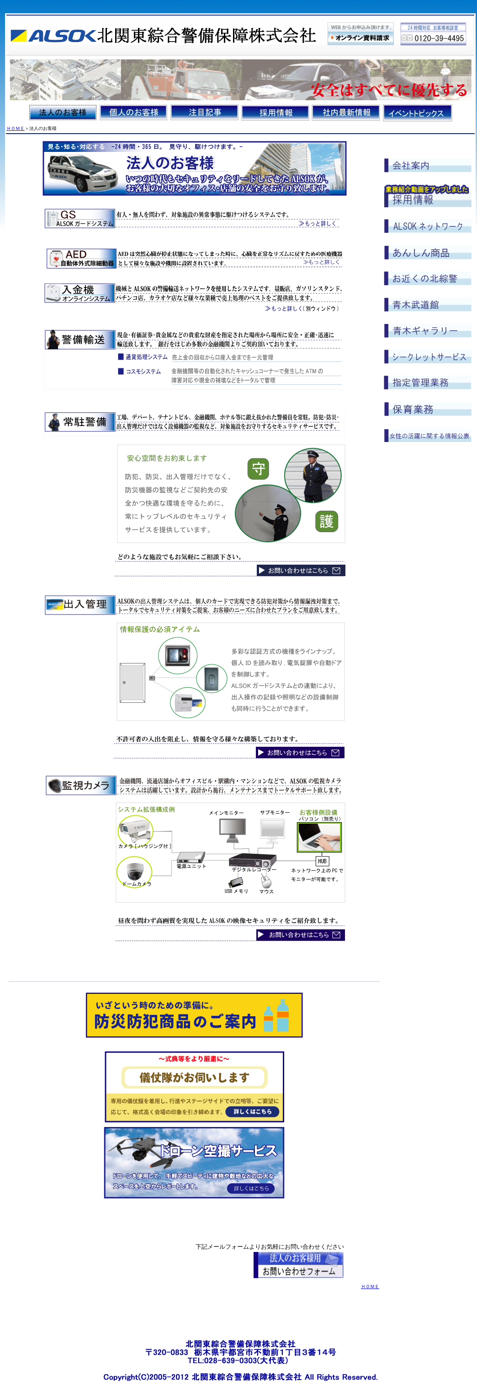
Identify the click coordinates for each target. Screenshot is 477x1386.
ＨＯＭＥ (15, 128)
